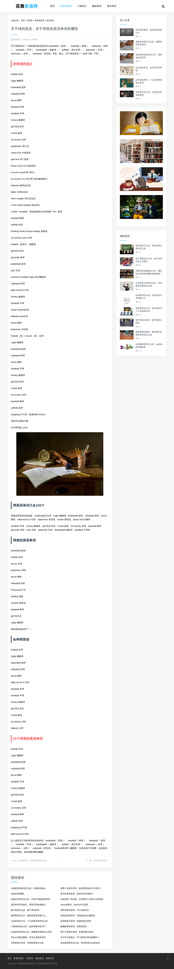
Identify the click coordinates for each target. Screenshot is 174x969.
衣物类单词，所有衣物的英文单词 (32, 860)
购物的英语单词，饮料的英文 (73, 926)
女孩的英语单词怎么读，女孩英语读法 (28, 888)
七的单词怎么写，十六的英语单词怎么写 (29, 921)
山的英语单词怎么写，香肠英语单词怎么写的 (31, 932)
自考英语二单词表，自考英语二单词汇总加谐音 (81, 899)
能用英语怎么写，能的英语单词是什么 (28, 915)
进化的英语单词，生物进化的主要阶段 (77, 915)
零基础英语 (66, 6)
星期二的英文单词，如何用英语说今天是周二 (80, 888)
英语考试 (111, 6)
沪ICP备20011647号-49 (47, 963)
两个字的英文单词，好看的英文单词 (76, 932)
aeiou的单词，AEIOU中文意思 (74, 904)
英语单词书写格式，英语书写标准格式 (28, 904)
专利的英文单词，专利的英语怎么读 (27, 943)
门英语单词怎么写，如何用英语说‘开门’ (28, 926)
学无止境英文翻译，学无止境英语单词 (28, 937)
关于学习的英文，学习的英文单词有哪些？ (79, 937)
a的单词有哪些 (17, 894)
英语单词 (50, 20)
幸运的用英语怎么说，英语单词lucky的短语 (80, 943)
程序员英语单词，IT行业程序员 (74, 910)
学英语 (30, 20)
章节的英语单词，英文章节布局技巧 (76, 894)
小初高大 (82, 6)
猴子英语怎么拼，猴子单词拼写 (25, 910)
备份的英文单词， (101, 860)
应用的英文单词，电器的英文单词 (75, 921)
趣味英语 (96, 6)
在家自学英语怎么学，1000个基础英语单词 (30, 899)
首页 (52, 6)
